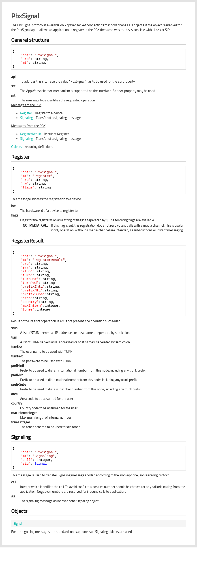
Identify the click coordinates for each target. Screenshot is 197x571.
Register (26, 116)
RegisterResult (30, 137)
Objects (16, 150)
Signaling (26, 121)
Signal (41, 486)
